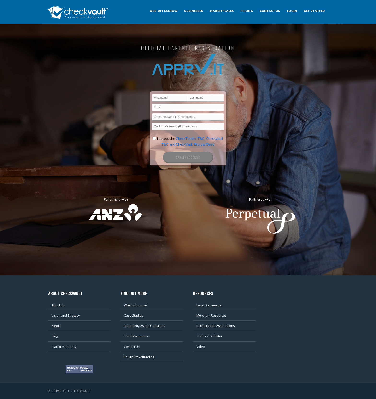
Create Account (188, 157)
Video (200, 346)
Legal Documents (208, 305)
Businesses (193, 11)
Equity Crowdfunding (139, 357)
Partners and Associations (215, 326)
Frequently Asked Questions (144, 326)
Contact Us (132, 346)
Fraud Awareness (137, 336)
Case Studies (133, 315)
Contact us (270, 11)
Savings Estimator (209, 336)
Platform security (64, 346)
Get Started (314, 11)
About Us (58, 305)
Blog (55, 336)
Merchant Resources (211, 315)
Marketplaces (222, 11)
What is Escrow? (135, 305)
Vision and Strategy (66, 315)
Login (292, 11)
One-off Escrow (163, 11)
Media (56, 326)
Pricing (247, 11)
